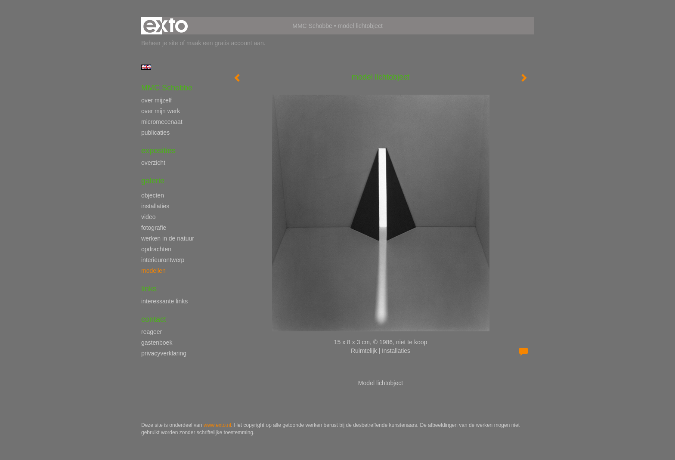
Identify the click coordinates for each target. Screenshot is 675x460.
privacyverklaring (163, 353)
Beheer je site (159, 43)
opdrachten (156, 249)
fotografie (153, 227)
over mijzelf (156, 100)
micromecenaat (162, 121)
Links (149, 288)
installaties (155, 206)
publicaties (155, 132)
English (146, 67)
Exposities (158, 150)
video (148, 216)
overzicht (153, 162)
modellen (153, 270)
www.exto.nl (217, 425)
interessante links (164, 301)
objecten (152, 195)
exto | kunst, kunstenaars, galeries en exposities (165, 25)
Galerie (152, 180)
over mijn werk (160, 111)
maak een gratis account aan (225, 43)
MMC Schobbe (312, 25)
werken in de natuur (167, 238)
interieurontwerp (162, 259)
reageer (151, 331)
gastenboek (156, 342)
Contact (153, 319)
